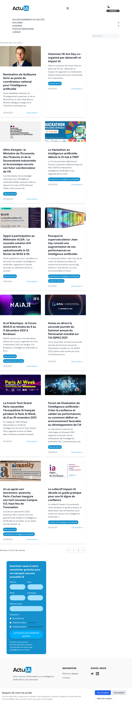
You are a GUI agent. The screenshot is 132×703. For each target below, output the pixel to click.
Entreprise (31, 593)
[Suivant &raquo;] (83, 550)
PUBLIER (113, 11)
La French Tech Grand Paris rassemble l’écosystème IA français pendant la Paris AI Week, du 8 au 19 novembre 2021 (19, 410)
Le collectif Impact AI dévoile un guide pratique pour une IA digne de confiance (64, 494)
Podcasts (17, 29)
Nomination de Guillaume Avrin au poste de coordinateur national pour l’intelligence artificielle (19, 82)
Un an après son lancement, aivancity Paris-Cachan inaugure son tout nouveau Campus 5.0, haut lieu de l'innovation (20, 498)
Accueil (16, 19)
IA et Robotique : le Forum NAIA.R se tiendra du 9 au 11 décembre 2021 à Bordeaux (19, 328)
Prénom (13, 582)
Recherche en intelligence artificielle (64, 179)
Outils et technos (56, 281)
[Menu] (67, 8)
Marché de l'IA (55, 83)
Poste (12, 593)
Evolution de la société (13, 361)
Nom (29, 582)
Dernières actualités (32, 19)
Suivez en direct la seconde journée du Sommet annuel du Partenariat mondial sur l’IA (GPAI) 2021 (63, 330)
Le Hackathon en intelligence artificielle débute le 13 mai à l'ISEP (63, 153)
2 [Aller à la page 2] (78, 550)
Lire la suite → (32, 113)
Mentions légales (70, 673)
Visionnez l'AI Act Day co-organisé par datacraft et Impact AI (64, 57)
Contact (66, 677)
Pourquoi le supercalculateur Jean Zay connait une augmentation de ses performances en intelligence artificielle (62, 245)
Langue (16, 32)
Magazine (28, 29)
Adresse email (16, 604)
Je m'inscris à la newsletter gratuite (26, 634)
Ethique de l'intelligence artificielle (63, 522)
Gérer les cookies (104, 698)
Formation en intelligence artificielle (19, 534)
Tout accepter (103, 692)
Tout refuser (119, 692)
